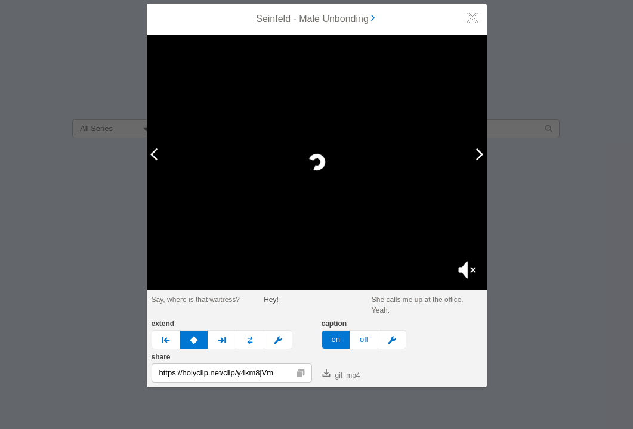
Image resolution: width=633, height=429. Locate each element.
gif (332, 374)
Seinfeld (273, 19)
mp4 (353, 375)
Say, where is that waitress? (196, 300)
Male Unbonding (338, 19)
